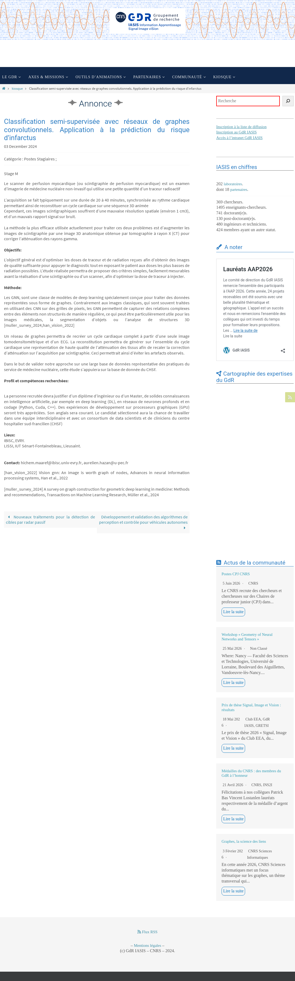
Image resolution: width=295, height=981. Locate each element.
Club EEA (253, 719)
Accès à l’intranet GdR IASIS (240, 138)
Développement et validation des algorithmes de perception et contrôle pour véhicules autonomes (143, 522)
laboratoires (233, 184)
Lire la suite (233, 611)
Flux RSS (147, 932)
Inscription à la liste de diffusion (242, 127)
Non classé (258, 649)
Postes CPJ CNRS (236, 574)
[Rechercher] (288, 101)
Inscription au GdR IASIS (237, 132)
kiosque (17, 88)
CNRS (253, 583)
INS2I (267, 785)
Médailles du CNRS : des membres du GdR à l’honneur (251, 773)
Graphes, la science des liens (244, 841)
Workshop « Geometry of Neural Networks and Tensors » (247, 636)
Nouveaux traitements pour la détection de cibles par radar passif (50, 519)
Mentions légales (147, 945)
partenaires (239, 189)
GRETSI (262, 726)
